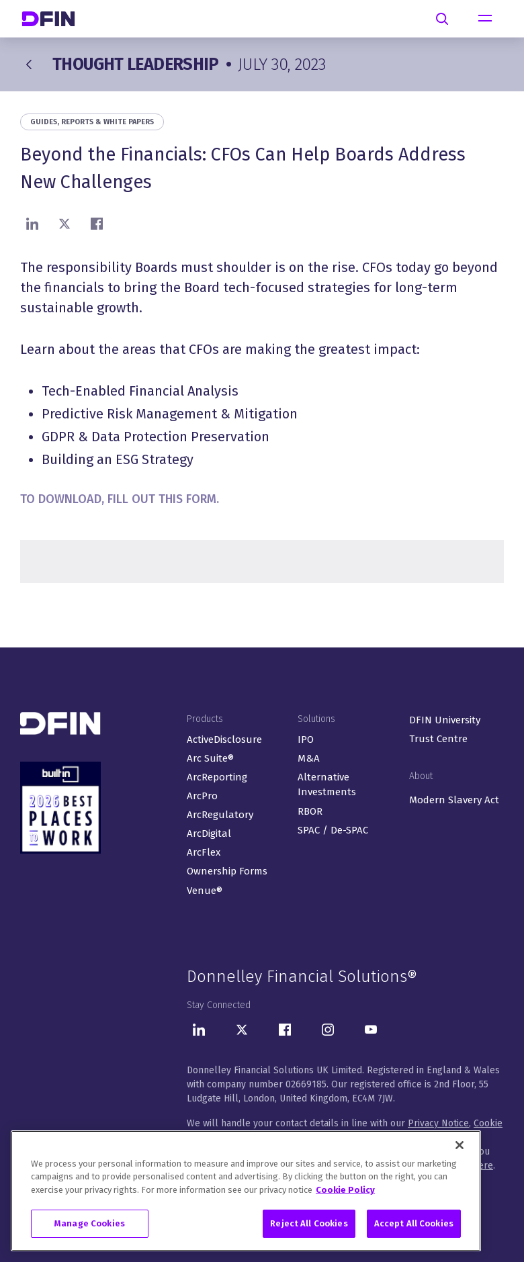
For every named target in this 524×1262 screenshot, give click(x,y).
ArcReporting (217, 777)
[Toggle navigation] (485, 19)
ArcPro (202, 796)
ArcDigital (209, 833)
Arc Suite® (210, 758)
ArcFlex (203, 852)
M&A (309, 758)
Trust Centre (438, 739)
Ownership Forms (227, 871)
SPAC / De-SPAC (333, 830)
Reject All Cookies (308, 1223)
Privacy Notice (438, 1123)
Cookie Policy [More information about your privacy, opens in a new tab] (345, 1190)
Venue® (204, 891)
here (483, 1165)
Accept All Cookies (413, 1223)
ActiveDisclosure (224, 739)
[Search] (442, 19)
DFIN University (444, 720)
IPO (306, 739)
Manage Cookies (89, 1223)
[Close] (459, 1145)
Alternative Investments (327, 785)
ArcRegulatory (220, 815)
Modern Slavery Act (454, 800)
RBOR (310, 811)
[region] (246, 1190)
